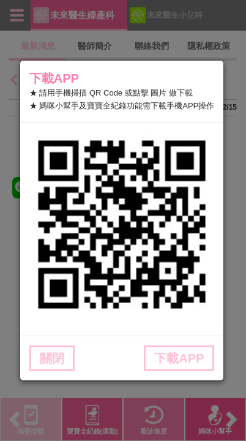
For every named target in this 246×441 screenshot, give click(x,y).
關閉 (52, 358)
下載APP (179, 358)
